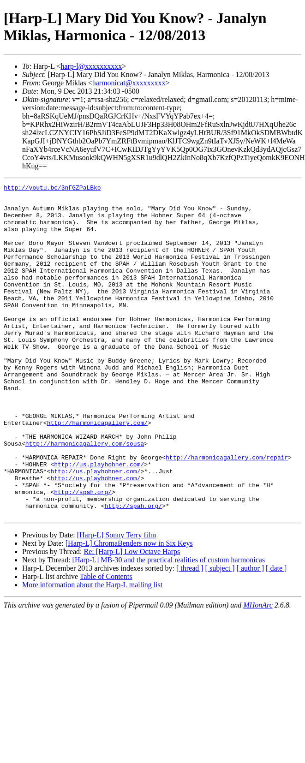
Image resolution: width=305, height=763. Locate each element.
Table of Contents (106, 643)
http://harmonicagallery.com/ (97, 471)
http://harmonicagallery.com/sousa (84, 496)
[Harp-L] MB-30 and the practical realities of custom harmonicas (168, 626)
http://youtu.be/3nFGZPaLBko (52, 189)
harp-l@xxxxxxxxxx (91, 66)
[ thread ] (189, 634)
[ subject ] (220, 634)
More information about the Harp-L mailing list (92, 651)
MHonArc (257, 671)
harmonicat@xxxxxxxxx (129, 83)
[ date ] (276, 634)
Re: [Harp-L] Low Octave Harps (132, 618)
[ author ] (250, 634)
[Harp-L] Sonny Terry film (116, 601)
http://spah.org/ (83, 554)
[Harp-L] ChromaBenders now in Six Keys (129, 610)
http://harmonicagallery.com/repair (227, 512)
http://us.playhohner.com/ (99, 521)
